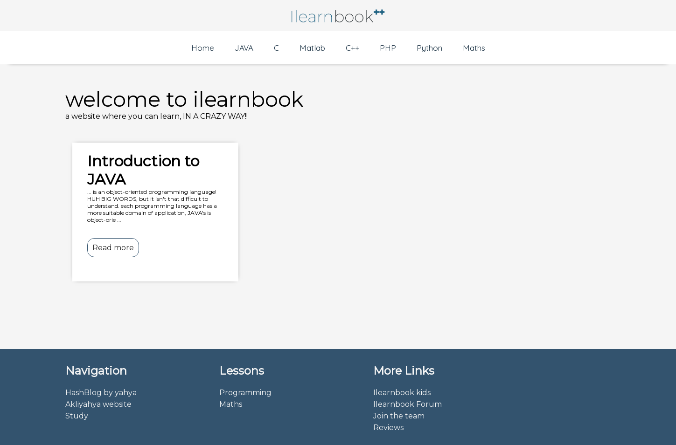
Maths (474, 48)
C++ (352, 48)
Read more (113, 247)
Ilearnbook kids (402, 392)
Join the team (399, 415)
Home (202, 48)
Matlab (312, 48)
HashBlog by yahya (101, 392)
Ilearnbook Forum (407, 404)
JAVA (244, 48)
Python (429, 48)
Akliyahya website (98, 404)
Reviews (388, 427)
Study (76, 415)
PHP (388, 48)
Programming (245, 392)
